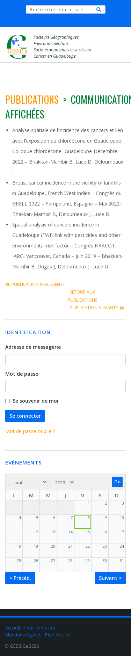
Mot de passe (21, 374)
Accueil (12, 628)
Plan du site (57, 634)
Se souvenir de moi (35, 401)
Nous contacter (39, 628)
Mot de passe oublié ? (30, 431)
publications (32, 99)
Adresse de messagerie (33, 347)
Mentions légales (23, 634)
